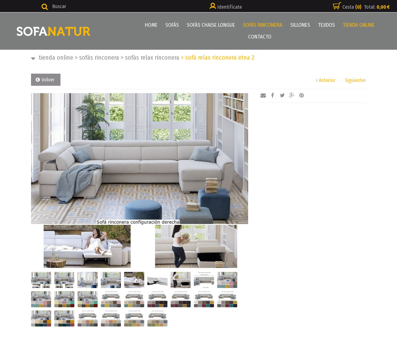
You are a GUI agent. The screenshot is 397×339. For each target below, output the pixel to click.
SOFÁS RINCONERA (263, 25)
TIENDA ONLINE (359, 25)
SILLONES (300, 25)
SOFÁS (172, 25)
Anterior (327, 80)
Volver (48, 80)
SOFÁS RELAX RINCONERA (150, 57)
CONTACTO (259, 37)
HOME (151, 25)
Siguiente (354, 80)
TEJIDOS (326, 25)
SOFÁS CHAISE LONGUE (211, 25)
